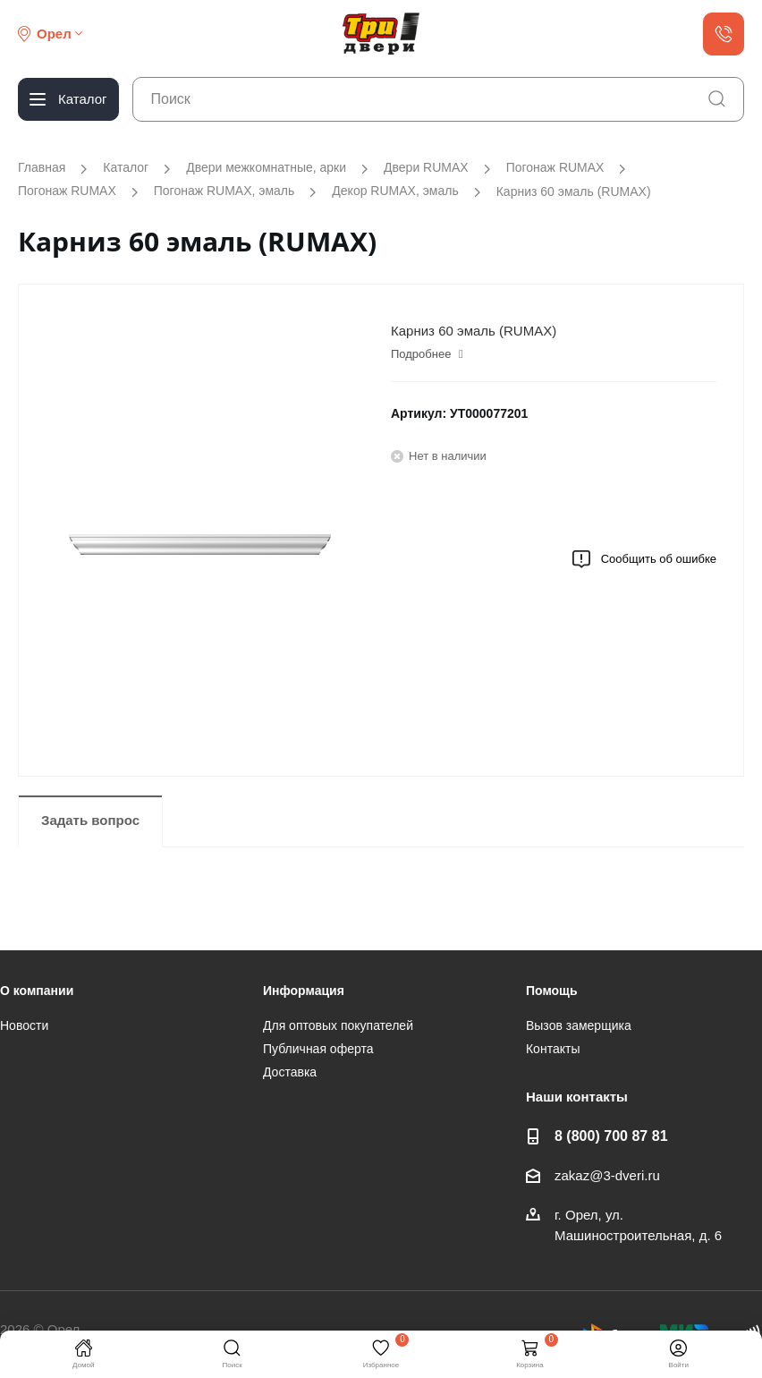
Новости (24, 1025)
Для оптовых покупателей (338, 1025)
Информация (303, 990)
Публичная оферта (318, 1049)
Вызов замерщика (578, 1025)
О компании (36, 990)
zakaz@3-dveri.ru (607, 1175)
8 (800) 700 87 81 (611, 1135)
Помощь (552, 990)
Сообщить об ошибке (643, 559)
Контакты (553, 1049)
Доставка (290, 1072)
